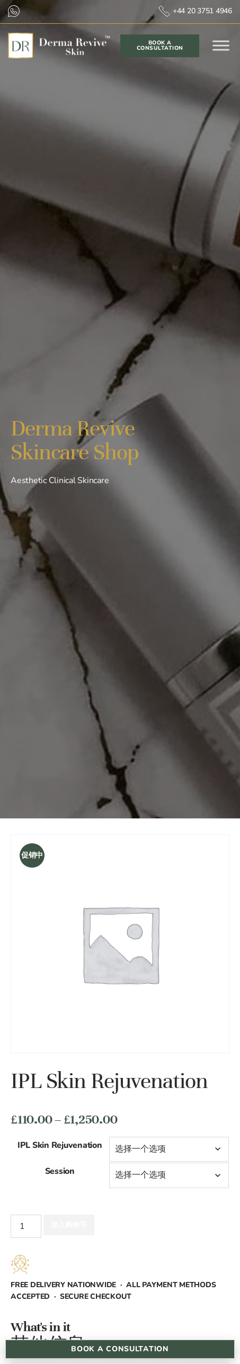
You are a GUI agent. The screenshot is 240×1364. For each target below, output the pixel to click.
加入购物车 (69, 1224)
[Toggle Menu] (220, 46)
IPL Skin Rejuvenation (59, 1145)
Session (60, 1171)
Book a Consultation (119, 1349)
